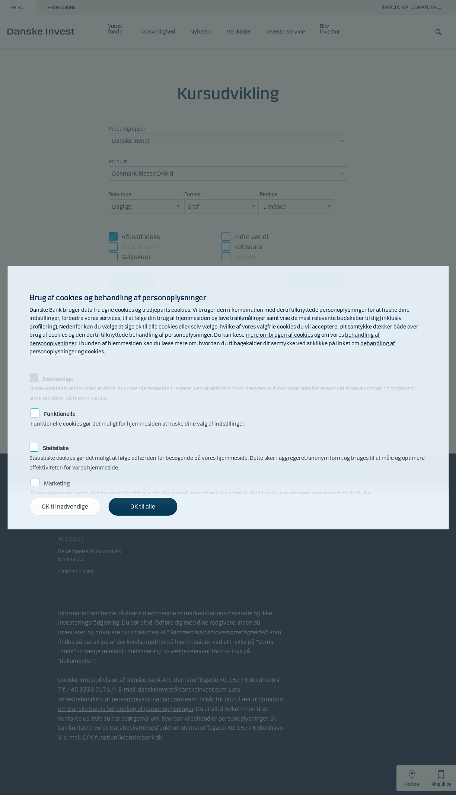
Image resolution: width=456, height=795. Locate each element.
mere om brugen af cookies (279, 334)
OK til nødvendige (65, 506)
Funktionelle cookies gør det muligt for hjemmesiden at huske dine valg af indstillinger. (138, 413)
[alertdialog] (228, 397)
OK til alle (142, 506)
